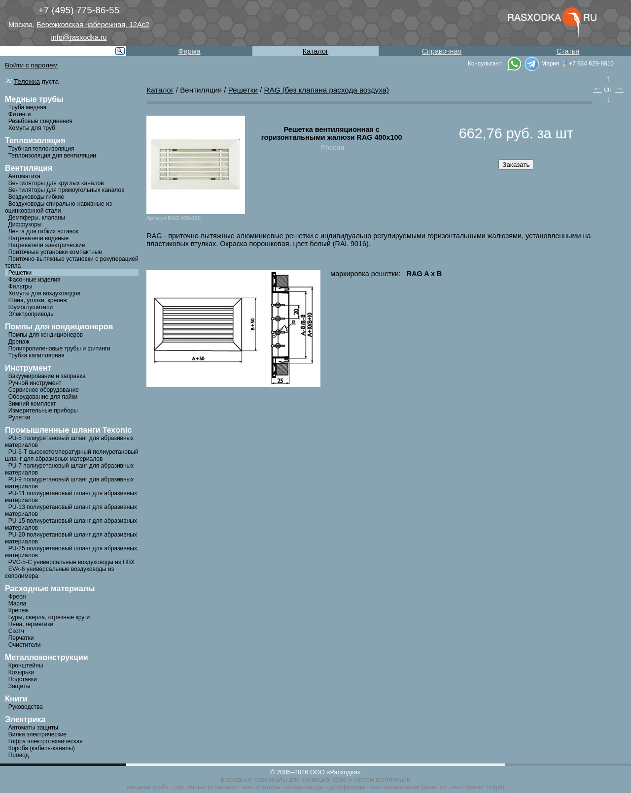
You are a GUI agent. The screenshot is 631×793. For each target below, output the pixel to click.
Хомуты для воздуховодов (44, 293)
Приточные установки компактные (55, 252)
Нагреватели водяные (38, 238)
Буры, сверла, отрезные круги (49, 617)
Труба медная (27, 107)
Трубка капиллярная (36, 355)
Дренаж (19, 341)
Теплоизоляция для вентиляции (52, 155)
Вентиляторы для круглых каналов (56, 183)
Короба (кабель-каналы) (41, 748)
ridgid (494, 787)
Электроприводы (31, 314)
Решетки (20, 272)
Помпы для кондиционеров (45, 334)
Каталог (315, 51)
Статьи (568, 51)
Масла (17, 603)
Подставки (22, 679)
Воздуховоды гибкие (36, 196)
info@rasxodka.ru (79, 37)
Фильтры (20, 286)
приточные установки (206, 787)
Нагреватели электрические (46, 245)
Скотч (16, 631)
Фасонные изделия (34, 279)
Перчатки (21, 637)
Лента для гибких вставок (43, 231)
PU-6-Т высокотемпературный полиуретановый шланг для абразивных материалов (72, 455)
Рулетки (19, 417)
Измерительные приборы (43, 410)
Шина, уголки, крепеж (37, 300)
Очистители (24, 644)
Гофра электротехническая (45, 741)
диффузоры (346, 787)
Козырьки (21, 672)
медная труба (149, 787)
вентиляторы (261, 787)
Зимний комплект (32, 403)
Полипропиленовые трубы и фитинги (59, 348)
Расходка (343, 772)
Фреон (17, 596)
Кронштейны (25, 665)
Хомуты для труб (31, 128)
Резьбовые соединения (40, 121)
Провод (18, 755)
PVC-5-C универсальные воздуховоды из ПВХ (71, 562)
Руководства (25, 706)
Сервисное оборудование (43, 389)
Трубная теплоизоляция (41, 148)
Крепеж (18, 610)
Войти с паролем (31, 65)
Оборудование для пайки (43, 396)
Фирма (189, 51)
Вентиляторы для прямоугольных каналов (66, 190)
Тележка (27, 81)
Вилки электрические (37, 734)
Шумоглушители (30, 307)
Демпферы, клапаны (37, 217)
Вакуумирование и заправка (47, 376)
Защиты (19, 686)
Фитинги (19, 114)
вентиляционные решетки (408, 787)
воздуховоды (305, 787)
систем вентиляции (381, 779)
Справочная (442, 51)
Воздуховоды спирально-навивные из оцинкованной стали (58, 207)
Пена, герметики (30, 624)
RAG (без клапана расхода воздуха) (326, 90)
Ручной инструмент (35, 383)
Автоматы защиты (33, 727)
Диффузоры (25, 224)
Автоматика (24, 176)
